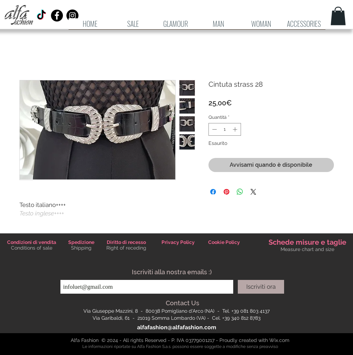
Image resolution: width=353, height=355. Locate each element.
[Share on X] (253, 192)
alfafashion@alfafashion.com (176, 327)
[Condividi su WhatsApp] (240, 192)
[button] (218, 26)
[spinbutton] (224, 129)
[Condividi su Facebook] (213, 192)
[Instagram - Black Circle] (72, 16)
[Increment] (235, 129)
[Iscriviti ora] (261, 287)
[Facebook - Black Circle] (57, 16)
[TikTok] (41, 16)
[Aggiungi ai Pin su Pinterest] (226, 192)
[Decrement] (214, 129)
